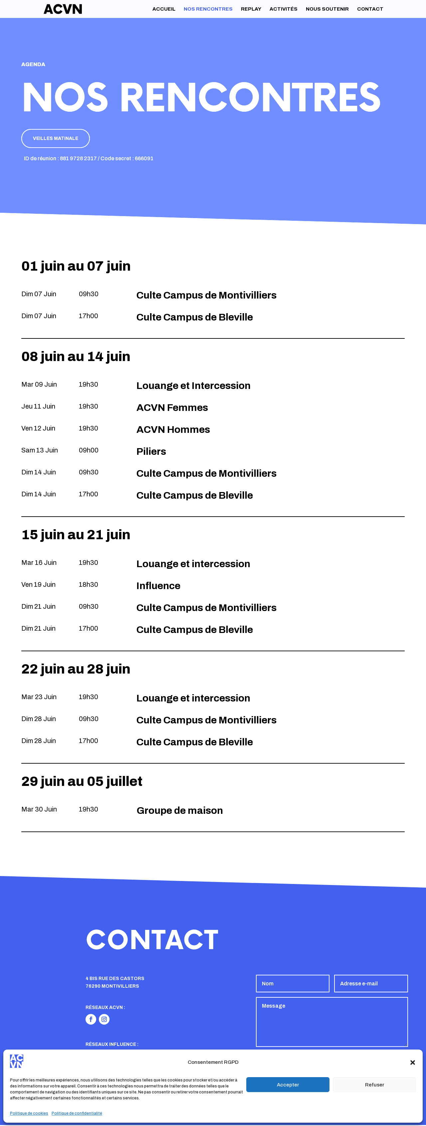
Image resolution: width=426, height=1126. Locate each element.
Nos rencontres (208, 9)
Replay (251, 9)
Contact (370, 9)
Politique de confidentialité (77, 1113)
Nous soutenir (327, 9)
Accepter (288, 1084)
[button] (412, 1062)
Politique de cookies (29, 1113)
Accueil (163, 9)
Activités (284, 9)
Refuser (374, 1084)
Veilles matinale (58, 138)
